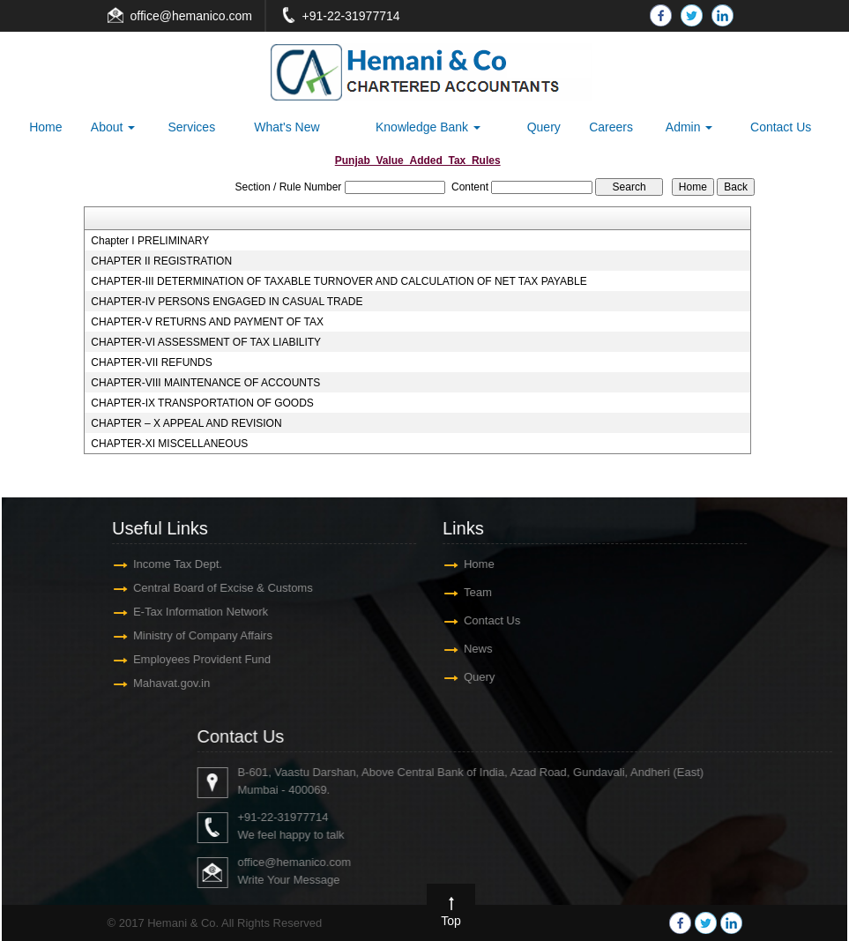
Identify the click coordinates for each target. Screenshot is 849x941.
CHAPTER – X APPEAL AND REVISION (186, 423)
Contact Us (780, 127)
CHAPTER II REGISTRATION (161, 261)
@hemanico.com (206, 16)
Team (469, 592)
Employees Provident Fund (193, 659)
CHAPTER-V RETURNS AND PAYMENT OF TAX (207, 322)
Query (544, 127)
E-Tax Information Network (191, 611)
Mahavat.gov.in (162, 683)
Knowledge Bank (428, 127)
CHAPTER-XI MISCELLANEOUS (169, 443)
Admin (689, 127)
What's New (286, 127)
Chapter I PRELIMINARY (150, 241)
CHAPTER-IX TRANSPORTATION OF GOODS (202, 403)
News (469, 648)
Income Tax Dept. (168, 564)
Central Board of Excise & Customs (214, 587)
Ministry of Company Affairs (194, 635)
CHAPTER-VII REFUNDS (151, 362)
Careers (611, 127)
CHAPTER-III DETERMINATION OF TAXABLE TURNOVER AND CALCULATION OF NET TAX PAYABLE (338, 281)
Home (45, 127)
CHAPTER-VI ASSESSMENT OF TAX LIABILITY (206, 342)
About (113, 127)
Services (191, 127)
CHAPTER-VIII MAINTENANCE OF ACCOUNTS (205, 383)
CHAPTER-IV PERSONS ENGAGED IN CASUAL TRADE (226, 301)
